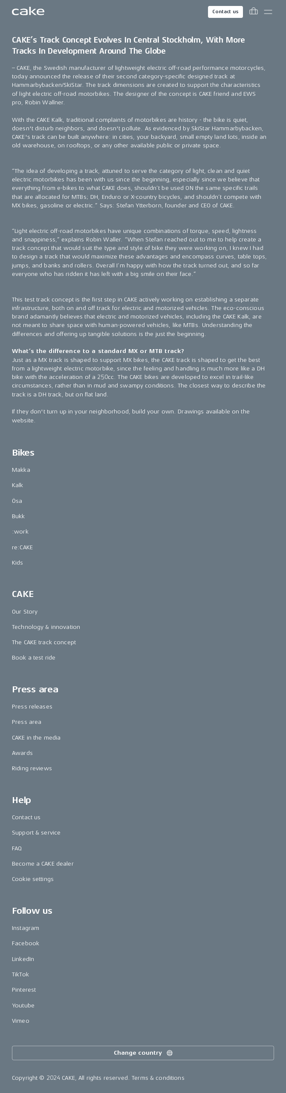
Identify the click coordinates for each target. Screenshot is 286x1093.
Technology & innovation (46, 627)
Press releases (32, 706)
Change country (143, 1053)
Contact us (225, 11)
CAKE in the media (36, 737)
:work (20, 531)
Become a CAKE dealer (43, 864)
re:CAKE (22, 547)
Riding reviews (32, 768)
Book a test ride (33, 657)
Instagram (25, 928)
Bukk (18, 516)
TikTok (20, 974)
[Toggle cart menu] (253, 12)
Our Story (25, 611)
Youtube (23, 1005)
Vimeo (20, 1021)
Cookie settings (33, 879)
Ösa (17, 501)
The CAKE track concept (44, 642)
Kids (17, 562)
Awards (22, 753)
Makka (21, 470)
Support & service (36, 832)
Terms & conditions (158, 1078)
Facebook (25, 943)
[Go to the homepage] (28, 12)
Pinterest (24, 990)
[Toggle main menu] (268, 12)
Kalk (17, 485)
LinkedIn (23, 959)
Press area (26, 722)
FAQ (17, 848)
